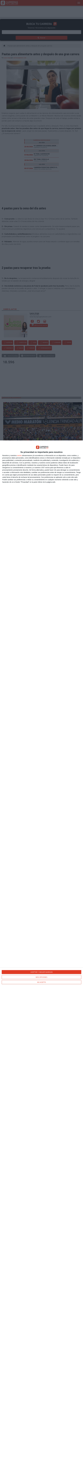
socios (19, 455)
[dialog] (41, 954)
